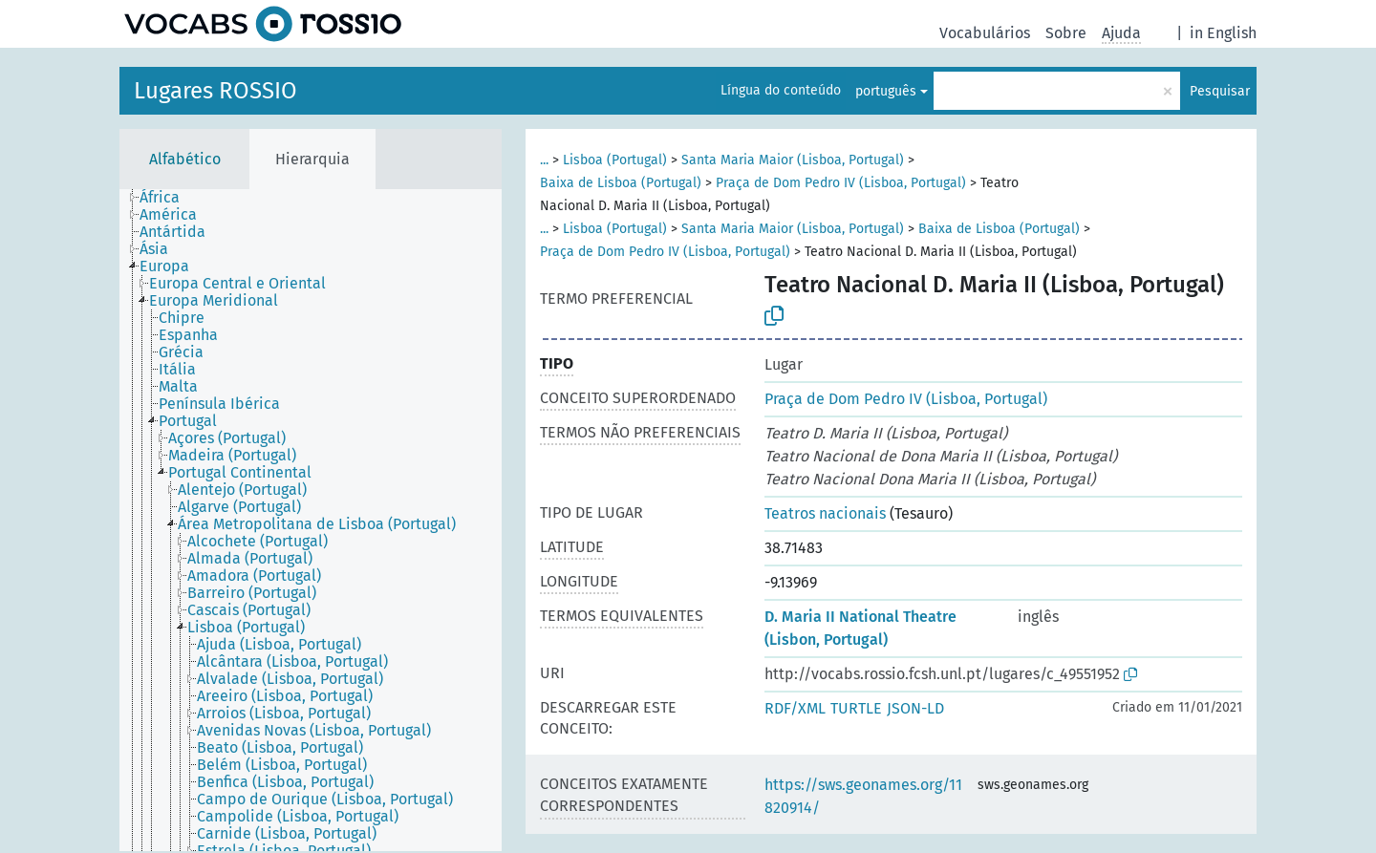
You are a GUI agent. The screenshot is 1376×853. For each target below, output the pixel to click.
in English (1223, 33)
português (885, 91)
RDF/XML (795, 708)
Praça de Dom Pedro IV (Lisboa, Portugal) (841, 183)
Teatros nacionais (825, 513)
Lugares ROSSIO (215, 90)
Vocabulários (984, 33)
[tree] (310, 520)
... (544, 160)
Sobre (1065, 33)
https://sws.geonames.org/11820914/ (863, 796)
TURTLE (856, 708)
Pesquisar (1220, 91)
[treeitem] (168, 197)
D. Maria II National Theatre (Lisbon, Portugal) (860, 628)
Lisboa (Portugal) (615, 160)
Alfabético (185, 159)
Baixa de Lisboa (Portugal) (620, 183)
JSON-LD (915, 708)
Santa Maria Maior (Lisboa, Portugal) (792, 160)
